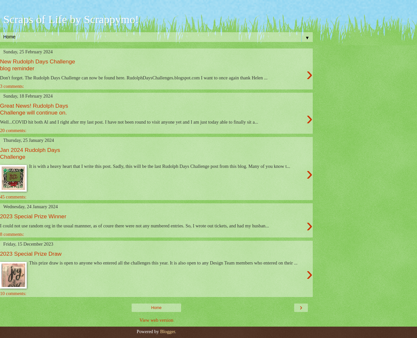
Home (156, 307)
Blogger (167, 331)
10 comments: (13, 293)
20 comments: (13, 130)
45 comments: (13, 196)
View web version (156, 320)
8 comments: (12, 234)
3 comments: (12, 86)
